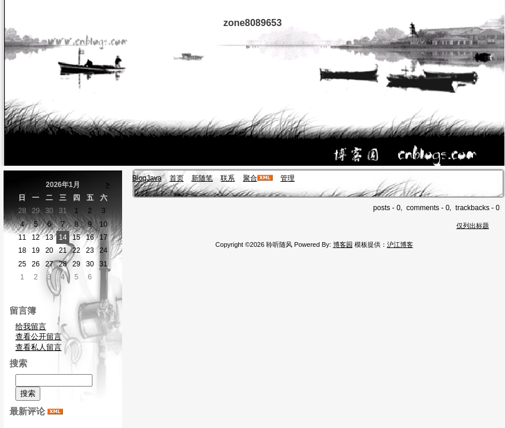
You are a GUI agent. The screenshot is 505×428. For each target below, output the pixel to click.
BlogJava (146, 178)
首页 (177, 178)
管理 (287, 178)
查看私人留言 (38, 347)
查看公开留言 (38, 336)
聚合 (250, 178)
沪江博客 (400, 244)
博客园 (343, 244)
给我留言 (30, 326)
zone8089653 (252, 23)
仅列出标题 (472, 225)
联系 (227, 178)
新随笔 (202, 178)
